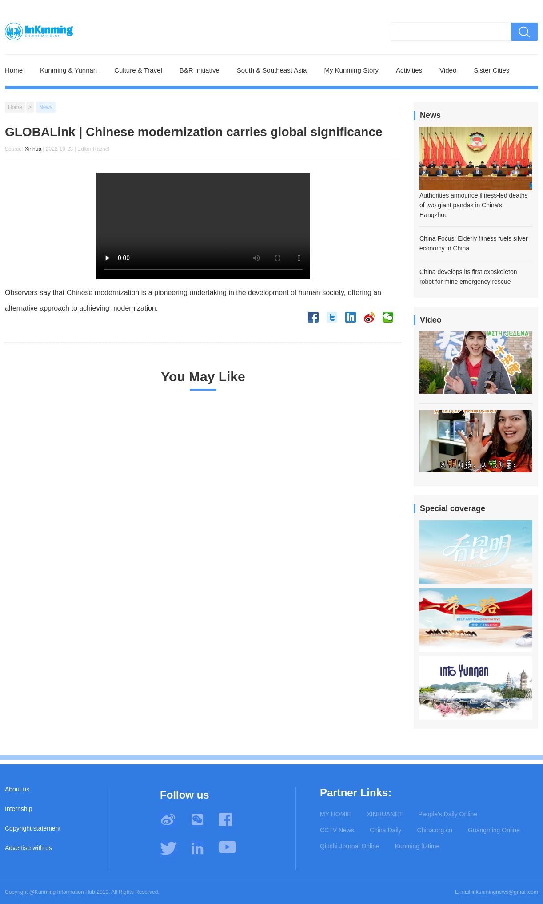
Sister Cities (491, 70)
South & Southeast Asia (272, 70)
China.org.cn (434, 830)
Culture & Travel (138, 70)
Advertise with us (28, 848)
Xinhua (33, 149)
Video (447, 70)
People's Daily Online (447, 814)
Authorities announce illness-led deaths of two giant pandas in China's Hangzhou (473, 205)
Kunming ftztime (417, 846)
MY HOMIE (335, 814)
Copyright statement (32, 828)
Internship (18, 808)
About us (17, 789)
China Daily (386, 830)
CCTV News (337, 830)
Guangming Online (494, 830)
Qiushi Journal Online (349, 846)
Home (14, 70)
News (45, 107)
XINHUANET (385, 814)
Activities (409, 70)
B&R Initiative (200, 70)
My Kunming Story (351, 70)
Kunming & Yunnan (68, 70)
